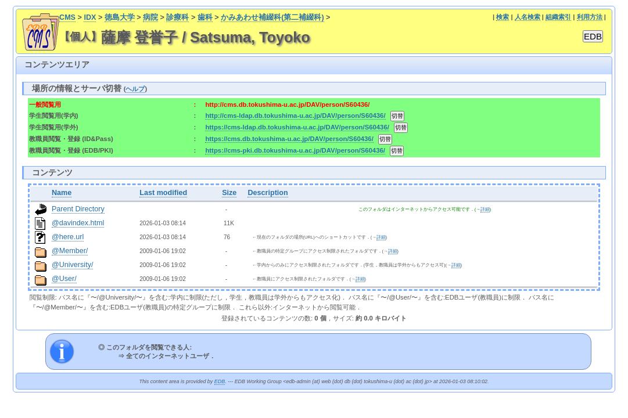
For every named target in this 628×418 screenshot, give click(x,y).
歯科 (205, 17)
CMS (67, 17)
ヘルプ (135, 88)
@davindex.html (78, 223)
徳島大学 (120, 17)
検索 (502, 16)
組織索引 (558, 16)
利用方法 (589, 16)
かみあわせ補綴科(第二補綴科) (272, 17)
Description (267, 193)
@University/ (73, 265)
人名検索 (527, 16)
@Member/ (70, 251)
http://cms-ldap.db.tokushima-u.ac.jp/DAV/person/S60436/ (295, 115)
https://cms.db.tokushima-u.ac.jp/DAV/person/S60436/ (289, 138)
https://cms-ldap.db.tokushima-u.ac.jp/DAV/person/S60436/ (297, 127)
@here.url (68, 237)
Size (229, 193)
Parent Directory (78, 209)
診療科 (177, 17)
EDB (219, 381)
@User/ (64, 279)
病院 (150, 17)
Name (61, 193)
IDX (90, 17)
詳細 (485, 209)
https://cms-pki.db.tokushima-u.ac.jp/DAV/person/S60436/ (295, 150)
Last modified (163, 193)
